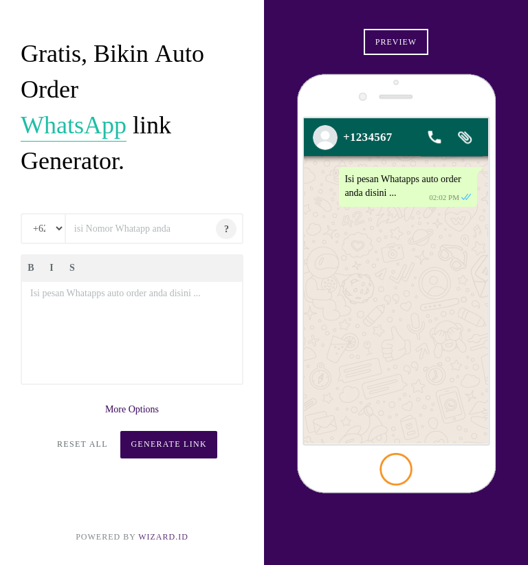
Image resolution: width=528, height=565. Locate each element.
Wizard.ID (163, 537)
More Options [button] (132, 409)
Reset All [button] (82, 444)
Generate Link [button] (169, 444)
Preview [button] (396, 42)
